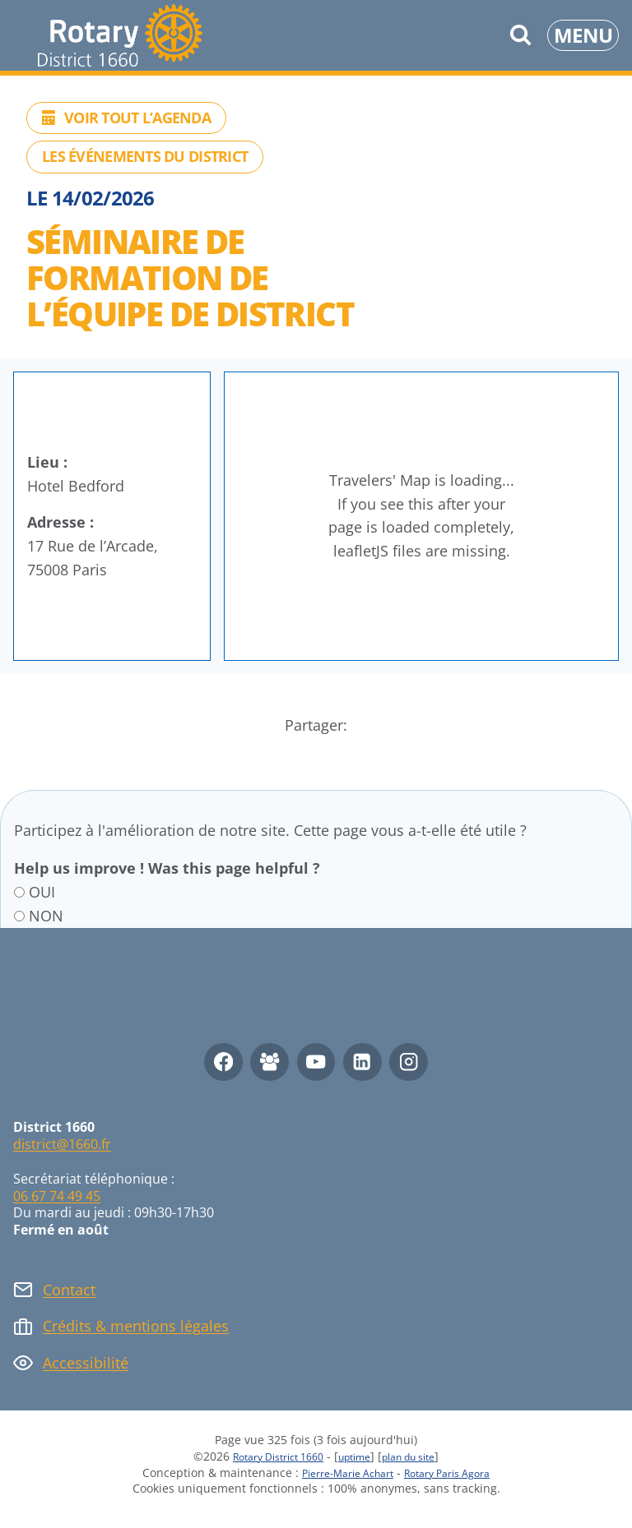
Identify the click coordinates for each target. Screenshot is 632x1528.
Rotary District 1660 (268, 1456)
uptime (356, 1456)
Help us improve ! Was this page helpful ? (167, 869)
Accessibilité (85, 1363)
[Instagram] (408, 1062)
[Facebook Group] (269, 1062)
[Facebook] (223, 1062)
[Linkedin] (362, 1062)
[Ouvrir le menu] (583, 35)
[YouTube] (316, 1062)
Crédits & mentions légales (136, 1326)
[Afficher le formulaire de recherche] (520, 34)
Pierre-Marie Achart (340, 1472)
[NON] (19, 916)
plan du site (420, 1456)
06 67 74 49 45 (56, 1196)
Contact (69, 1289)
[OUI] (19, 893)
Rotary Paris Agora (455, 1472)
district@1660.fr (62, 1145)
